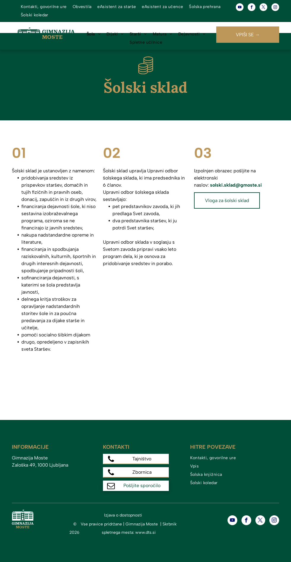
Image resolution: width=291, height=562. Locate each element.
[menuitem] (44, 7)
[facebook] (251, 7)
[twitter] (263, 7)
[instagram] (275, 7)
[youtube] (240, 7)
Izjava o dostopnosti (123, 515)
